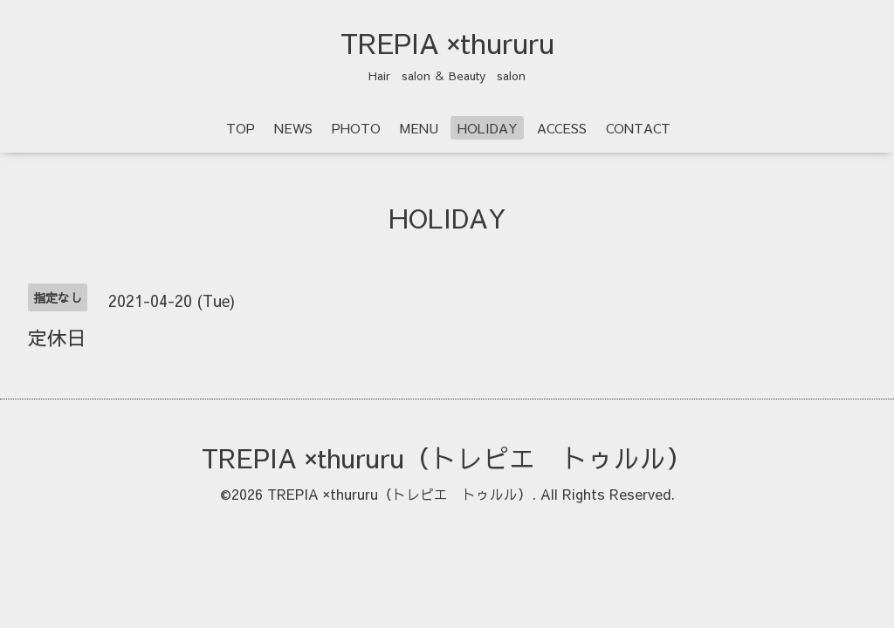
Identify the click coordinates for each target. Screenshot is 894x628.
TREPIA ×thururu (447, 43)
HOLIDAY (487, 128)
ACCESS (562, 128)
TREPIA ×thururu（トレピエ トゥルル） (447, 457)
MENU (419, 128)
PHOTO (356, 128)
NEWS (293, 128)
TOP (240, 128)
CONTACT (638, 128)
